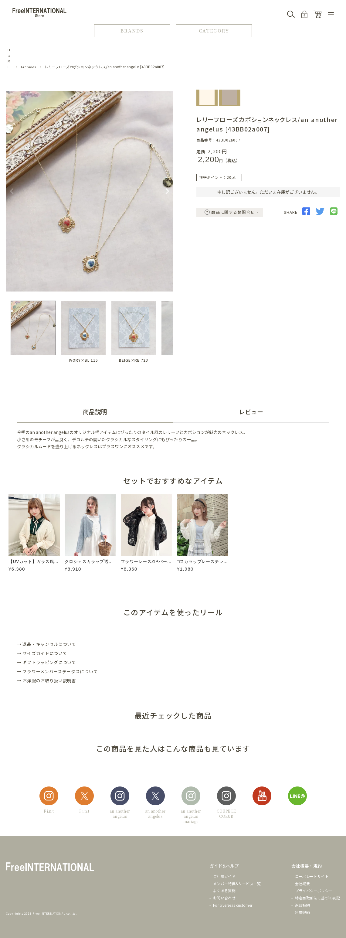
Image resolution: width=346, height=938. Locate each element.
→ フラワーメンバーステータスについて (57, 671)
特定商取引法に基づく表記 (317, 897)
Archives (28, 66)
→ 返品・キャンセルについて (46, 644)
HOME (9, 58)
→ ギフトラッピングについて (46, 662)
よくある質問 (224, 890)
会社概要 (302, 883)
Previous (12, 191)
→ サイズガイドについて (42, 653)
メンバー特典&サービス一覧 (237, 883)
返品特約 (302, 905)
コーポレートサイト (312, 876)
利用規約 (302, 912)
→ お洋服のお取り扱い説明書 (46, 680)
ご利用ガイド (224, 876)
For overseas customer (233, 905)
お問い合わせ (224, 897)
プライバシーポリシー (314, 890)
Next (167, 191)
